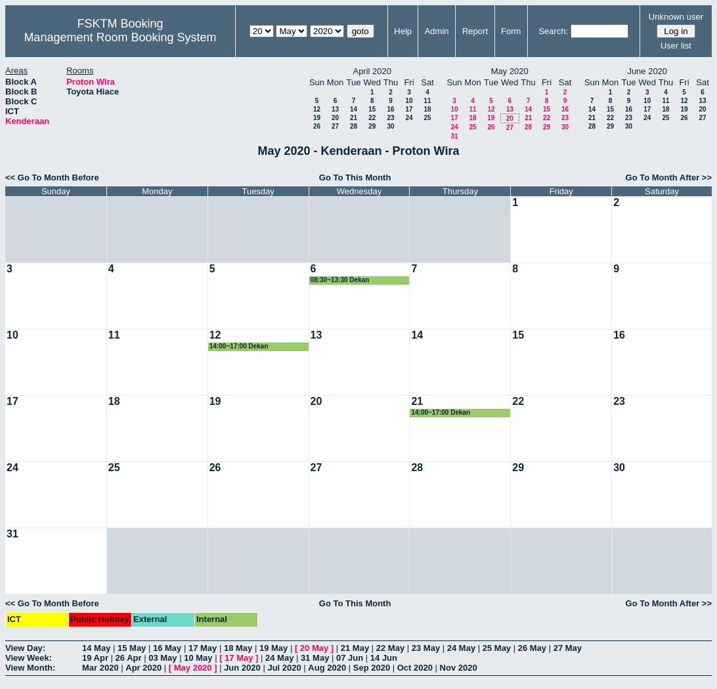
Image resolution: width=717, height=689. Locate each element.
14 (353, 109)
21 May (355, 648)
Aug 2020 (327, 668)
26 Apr (129, 658)
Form (511, 31)
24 (408, 117)
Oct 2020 (415, 668)
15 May (132, 648)
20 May (314, 648)
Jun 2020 (242, 668)
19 (316, 117)
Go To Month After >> (669, 177)
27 (335, 126)
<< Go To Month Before (52, 177)
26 (316, 126)
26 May (532, 648)
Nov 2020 (458, 668)
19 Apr (95, 658)
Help (403, 31)
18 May (238, 648)
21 (353, 117)
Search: (553, 31)
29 (372, 126)
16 (390, 109)
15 (372, 109)
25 (427, 117)
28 (353, 126)
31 (454, 136)
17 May (202, 648)
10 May (198, 658)
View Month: (30, 668)
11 (427, 100)
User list (676, 46)
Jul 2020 (284, 668)
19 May (273, 648)
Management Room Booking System (120, 37)
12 (316, 109)
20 (335, 117)
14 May (96, 648)
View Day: (25, 648)
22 (372, 117)
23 (390, 117)
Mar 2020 (100, 668)
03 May (162, 658)
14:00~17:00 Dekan (239, 346)
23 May (426, 648)
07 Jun (349, 658)
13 (335, 109)
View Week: (28, 658)
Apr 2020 (143, 668)
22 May (390, 648)
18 (427, 109)
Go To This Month (355, 177)
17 (408, 109)
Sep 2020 (371, 668)
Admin (437, 31)
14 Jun (383, 658)
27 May (568, 648)
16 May (167, 648)
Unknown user (676, 17)
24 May (461, 648)
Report (475, 31)
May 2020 (193, 668)
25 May (497, 648)
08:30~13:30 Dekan (340, 279)
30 (390, 126)
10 (408, 100)
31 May (315, 658)
